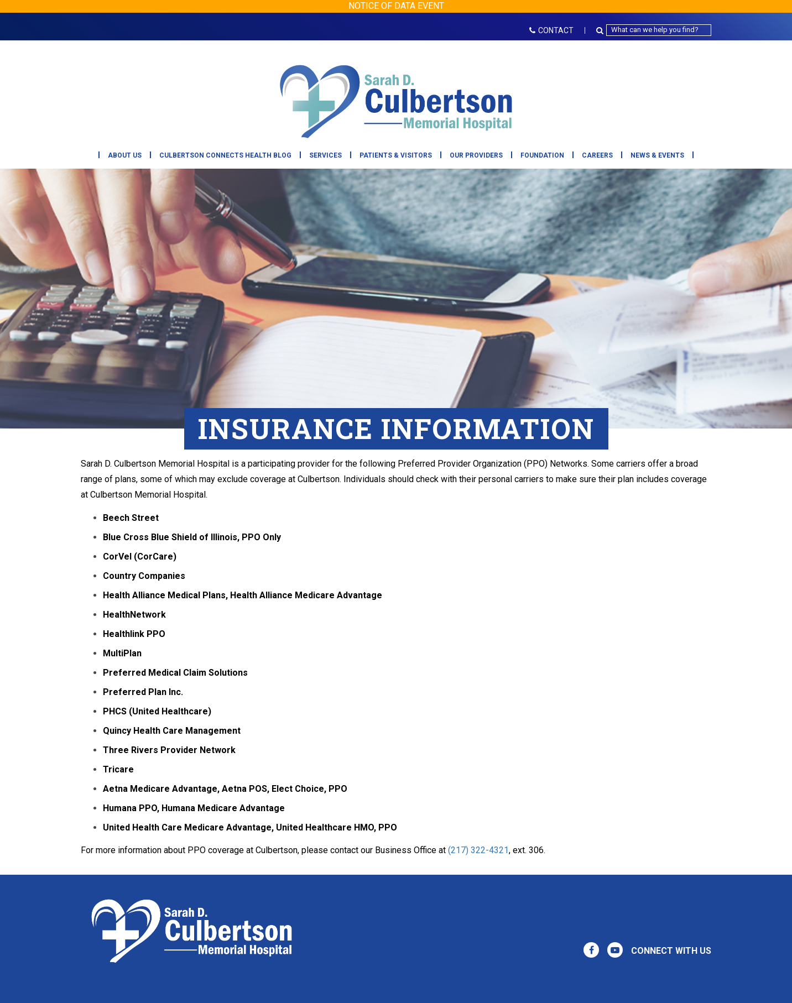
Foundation (542, 155)
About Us (125, 155)
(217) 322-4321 (478, 850)
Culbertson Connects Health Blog (225, 155)
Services (325, 155)
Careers (597, 155)
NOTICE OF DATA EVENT (396, 6)
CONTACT (551, 30)
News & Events (657, 155)
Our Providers (476, 155)
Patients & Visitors (395, 155)
